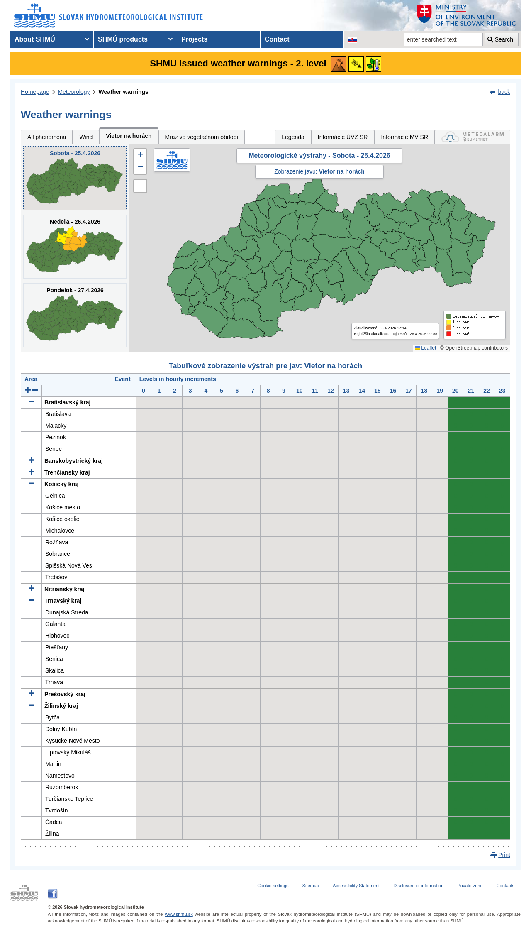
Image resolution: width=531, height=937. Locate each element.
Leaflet (425, 348)
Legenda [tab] (293, 137)
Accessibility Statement (356, 885)
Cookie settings (272, 885)
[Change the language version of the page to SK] (352, 39)
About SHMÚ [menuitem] (35, 39)
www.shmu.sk (178, 914)
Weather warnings (124, 91)
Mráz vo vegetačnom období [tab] (202, 137)
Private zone (469, 885)
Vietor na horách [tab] (128, 135)
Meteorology (74, 91)
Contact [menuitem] (277, 39)
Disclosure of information (418, 885)
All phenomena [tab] (46, 137)
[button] (140, 155)
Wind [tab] (86, 137)
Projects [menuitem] (194, 39)
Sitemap (310, 885)
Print (504, 854)
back (504, 91)
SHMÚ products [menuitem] (123, 39)
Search (504, 39)
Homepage (35, 91)
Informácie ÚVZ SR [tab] (343, 137)
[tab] (472, 137)
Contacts (505, 885)
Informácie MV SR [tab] (404, 137)
